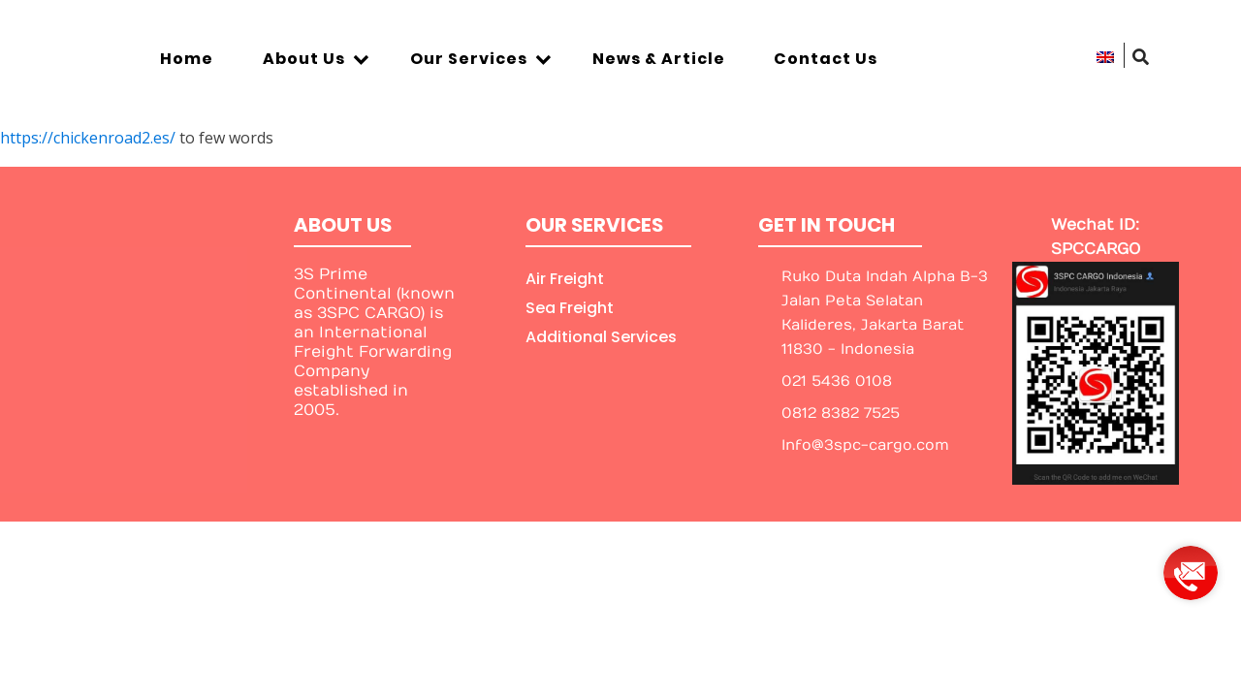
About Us (316, 59)
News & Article (658, 59)
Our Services (481, 59)
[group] (1190, 565)
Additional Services (601, 337)
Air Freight (564, 279)
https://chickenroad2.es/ (87, 137)
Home (186, 59)
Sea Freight (569, 308)
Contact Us (825, 59)
